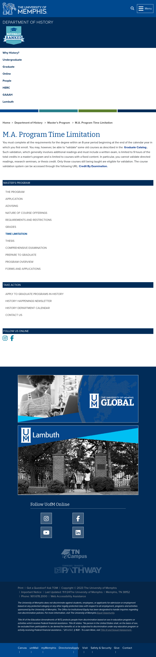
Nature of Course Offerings (26, 213)
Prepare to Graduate (20, 255)
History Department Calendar (27, 308)
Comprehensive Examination (26, 248)
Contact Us (13, 315)
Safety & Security (101, 648)
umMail (34, 648)
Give (116, 648)
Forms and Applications (23, 269)
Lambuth (8, 101)
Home (6, 122)
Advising (11, 206)
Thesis (9, 241)
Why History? (11, 53)
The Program (14, 192)
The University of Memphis (86, 592)
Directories (65, 648)
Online (7, 74)
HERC (6, 88)
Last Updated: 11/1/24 (57, 592)
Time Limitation (16, 234)
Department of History (28, 22)
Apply (75, 648)
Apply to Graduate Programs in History (34, 294)
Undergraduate (12, 60)
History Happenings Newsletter (28, 301)
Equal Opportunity (105, 613)
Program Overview (19, 262)
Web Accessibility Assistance (68, 596)
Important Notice (31, 592)
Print (20, 588)
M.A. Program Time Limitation (94, 122)
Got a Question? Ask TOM (42, 588)
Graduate (8, 67)
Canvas (22, 648)
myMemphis (48, 648)
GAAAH (8, 95)
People (7, 81)
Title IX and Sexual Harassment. (116, 630)
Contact (127, 648)
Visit (85, 648)
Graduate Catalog (135, 147)
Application (14, 199)
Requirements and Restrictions (28, 220)
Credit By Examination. (93, 166)
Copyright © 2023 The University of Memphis (89, 588)
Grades (10, 227)
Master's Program (59, 122)
